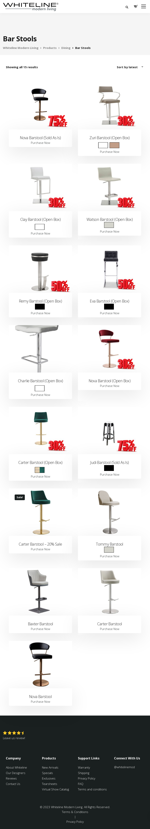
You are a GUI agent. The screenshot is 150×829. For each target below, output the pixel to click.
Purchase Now (40, 143)
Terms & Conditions (75, 812)
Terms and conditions (92, 789)
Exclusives (48, 778)
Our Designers (15, 773)
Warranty (84, 767)
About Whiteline (16, 767)
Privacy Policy (86, 778)
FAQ (80, 784)
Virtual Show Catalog (56, 789)
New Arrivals (50, 767)
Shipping (83, 773)
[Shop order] (130, 67)
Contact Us (13, 784)
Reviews (11, 778)
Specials (47, 773)
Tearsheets (49, 784)
